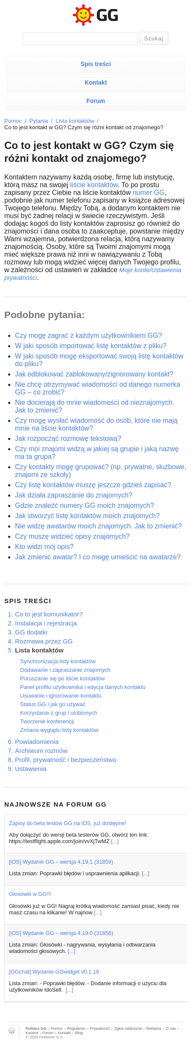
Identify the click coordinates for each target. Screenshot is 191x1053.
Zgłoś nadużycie (128, 1028)
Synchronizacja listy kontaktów (58, 661)
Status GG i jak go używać (52, 704)
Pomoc (12, 121)
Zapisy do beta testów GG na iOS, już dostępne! (67, 823)
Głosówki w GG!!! (30, 894)
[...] (115, 841)
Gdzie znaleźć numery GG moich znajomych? (84, 505)
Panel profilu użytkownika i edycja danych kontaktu (83, 687)
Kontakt (95, 82)
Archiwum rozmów (41, 750)
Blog (79, 1033)
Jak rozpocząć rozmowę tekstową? (68, 438)
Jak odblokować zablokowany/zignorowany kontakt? (94, 374)
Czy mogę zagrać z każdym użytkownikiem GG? (88, 335)
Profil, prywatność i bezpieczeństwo (65, 759)
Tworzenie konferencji (47, 721)
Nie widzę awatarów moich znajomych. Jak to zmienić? (98, 526)
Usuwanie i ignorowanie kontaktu (60, 695)
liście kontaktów (94, 184)
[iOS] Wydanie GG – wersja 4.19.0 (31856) (61, 933)
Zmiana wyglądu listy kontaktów (59, 730)
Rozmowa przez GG (44, 641)
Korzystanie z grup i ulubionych (58, 713)
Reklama (153, 1028)
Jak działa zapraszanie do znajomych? (73, 495)
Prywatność (100, 1028)
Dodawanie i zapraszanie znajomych (65, 670)
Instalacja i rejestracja (46, 623)
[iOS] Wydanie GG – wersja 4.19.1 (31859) (61, 862)
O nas (171, 1028)
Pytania (39, 121)
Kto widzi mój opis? (44, 546)
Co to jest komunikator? (49, 614)
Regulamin (76, 1028)
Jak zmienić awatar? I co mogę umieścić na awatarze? (98, 557)
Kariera (32, 1033)
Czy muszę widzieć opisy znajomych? (72, 536)
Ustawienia (30, 768)
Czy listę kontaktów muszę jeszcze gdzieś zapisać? (93, 485)
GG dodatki (31, 632)
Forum (96, 100)
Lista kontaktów (75, 121)
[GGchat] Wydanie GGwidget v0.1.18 (54, 971)
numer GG (149, 192)
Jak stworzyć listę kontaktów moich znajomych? (87, 515)
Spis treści (96, 64)
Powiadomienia (37, 741)
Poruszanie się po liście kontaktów (62, 678)
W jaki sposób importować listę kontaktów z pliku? (91, 345)
